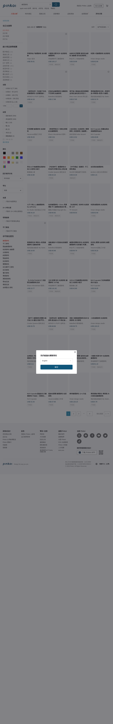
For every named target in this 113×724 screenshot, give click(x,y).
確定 (56, 367)
